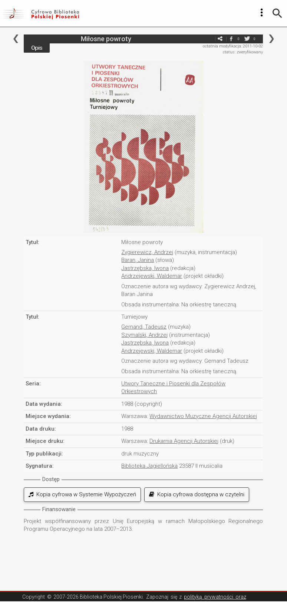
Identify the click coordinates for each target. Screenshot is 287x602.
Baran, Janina (137, 260)
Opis (36, 48)
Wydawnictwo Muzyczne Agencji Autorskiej (203, 416)
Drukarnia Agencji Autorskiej (183, 441)
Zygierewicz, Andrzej (147, 252)
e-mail (208, 38)
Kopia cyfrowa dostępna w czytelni (196, 494)
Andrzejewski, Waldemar (151, 276)
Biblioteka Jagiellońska (149, 466)
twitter (247, 38)
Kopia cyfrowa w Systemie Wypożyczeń (82, 494)
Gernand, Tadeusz (143, 326)
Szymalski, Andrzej (144, 335)
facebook (231, 38)
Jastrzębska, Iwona (145, 268)
